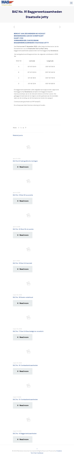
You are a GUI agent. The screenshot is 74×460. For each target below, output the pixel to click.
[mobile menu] (71, 3)
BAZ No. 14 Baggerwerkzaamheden (25, 434)
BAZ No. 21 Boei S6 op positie (23, 195)
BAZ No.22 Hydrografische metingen (25, 161)
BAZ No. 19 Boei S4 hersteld (22, 263)
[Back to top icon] (37, 449)
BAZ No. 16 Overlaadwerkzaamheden (25, 365)
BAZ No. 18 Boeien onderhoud (23, 297)
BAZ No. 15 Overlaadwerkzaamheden (25, 400)
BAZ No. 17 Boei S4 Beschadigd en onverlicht (28, 331)
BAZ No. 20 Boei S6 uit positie (23, 229)
